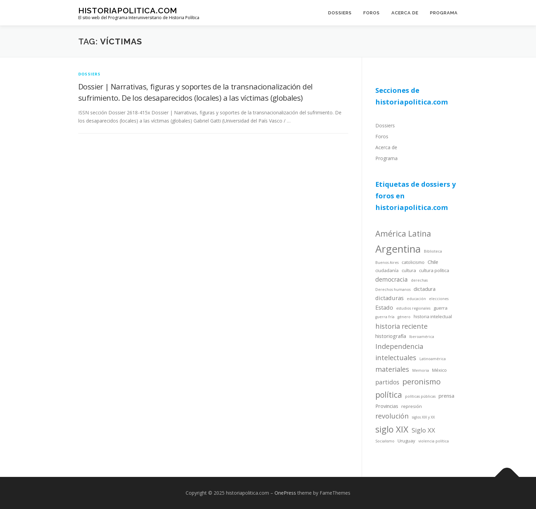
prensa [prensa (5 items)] (446, 395)
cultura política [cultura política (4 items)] (434, 270)
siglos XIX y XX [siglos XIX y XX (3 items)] (423, 417)
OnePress (285, 493)
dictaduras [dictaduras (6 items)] (389, 298)
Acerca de (404, 12)
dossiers (89, 73)
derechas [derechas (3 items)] (419, 280)
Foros (371, 12)
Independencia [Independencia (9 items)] (399, 346)
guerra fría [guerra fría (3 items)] (384, 316)
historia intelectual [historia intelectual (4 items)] (433, 316)
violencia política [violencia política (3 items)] (433, 441)
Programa (444, 12)
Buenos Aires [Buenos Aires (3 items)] (387, 262)
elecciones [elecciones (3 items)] (438, 298)
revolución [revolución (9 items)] (392, 416)
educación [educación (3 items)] (416, 298)
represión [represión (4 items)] (411, 406)
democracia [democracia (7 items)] (391, 279)
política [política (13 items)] (388, 394)
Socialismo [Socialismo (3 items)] (384, 441)
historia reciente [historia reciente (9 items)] (401, 326)
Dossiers (340, 12)
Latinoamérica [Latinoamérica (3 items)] (432, 358)
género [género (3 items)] (404, 316)
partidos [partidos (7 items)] (387, 382)
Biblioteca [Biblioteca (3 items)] (433, 251)
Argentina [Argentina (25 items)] (398, 249)
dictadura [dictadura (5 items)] (425, 288)
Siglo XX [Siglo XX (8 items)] (423, 430)
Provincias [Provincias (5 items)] (386, 405)
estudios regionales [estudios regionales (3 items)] (413, 308)
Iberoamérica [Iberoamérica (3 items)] (421, 336)
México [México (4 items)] (439, 370)
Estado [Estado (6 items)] (384, 307)
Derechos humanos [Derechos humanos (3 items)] (393, 289)
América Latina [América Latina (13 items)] (403, 233)
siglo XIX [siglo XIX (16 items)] (391, 429)
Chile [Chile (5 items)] (433, 261)
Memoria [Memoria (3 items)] (420, 370)
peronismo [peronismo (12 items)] (421, 381)
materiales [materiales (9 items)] (392, 369)
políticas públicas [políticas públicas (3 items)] (420, 396)
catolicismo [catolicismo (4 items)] (413, 262)
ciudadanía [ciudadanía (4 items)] (387, 270)
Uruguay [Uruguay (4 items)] (406, 441)
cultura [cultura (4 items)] (409, 270)
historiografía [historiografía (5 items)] (390, 336)
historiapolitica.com (127, 10)
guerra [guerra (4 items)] (440, 308)
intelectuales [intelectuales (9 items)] (395, 357)
